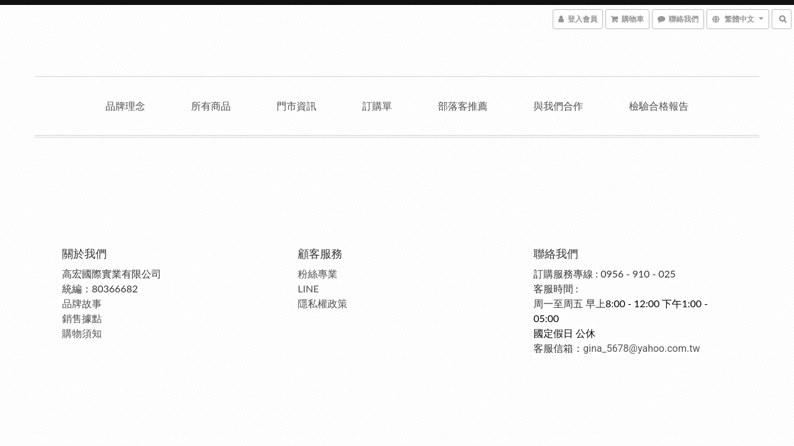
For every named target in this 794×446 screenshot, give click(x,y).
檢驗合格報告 (659, 106)
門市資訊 (296, 106)
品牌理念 (125, 106)
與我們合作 (558, 106)
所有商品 (211, 106)
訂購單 (377, 106)
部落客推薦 (463, 106)
